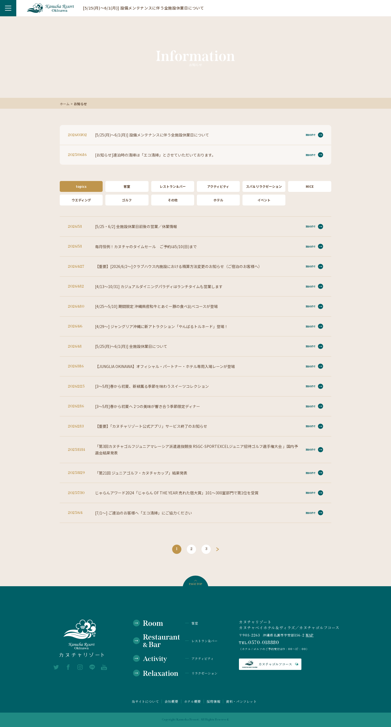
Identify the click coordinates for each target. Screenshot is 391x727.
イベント (263, 200)
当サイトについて (145, 701)
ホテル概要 (192, 701)
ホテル (218, 200)
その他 (173, 200)
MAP (310, 636)
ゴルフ (127, 200)
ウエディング (81, 200)
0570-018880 (263, 642)
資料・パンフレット (241, 701)
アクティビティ (218, 186)
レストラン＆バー (173, 186)
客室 (127, 186)
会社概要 (171, 701)
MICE (310, 186)
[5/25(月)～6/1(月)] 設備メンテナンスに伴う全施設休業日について (143, 8)
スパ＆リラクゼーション (264, 186)
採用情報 (213, 701)
